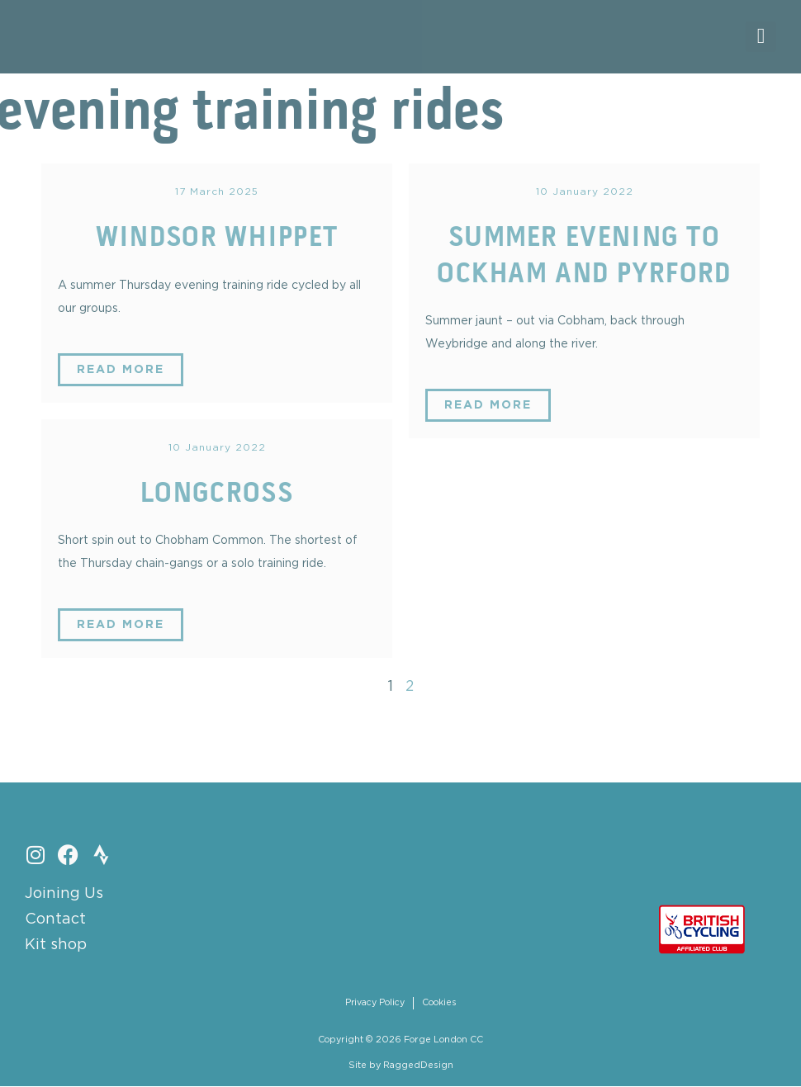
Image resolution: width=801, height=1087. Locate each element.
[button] (761, 36)
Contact (55, 919)
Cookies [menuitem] (439, 1003)
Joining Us (64, 893)
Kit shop (56, 945)
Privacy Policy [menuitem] (374, 1003)
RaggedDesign (418, 1065)
